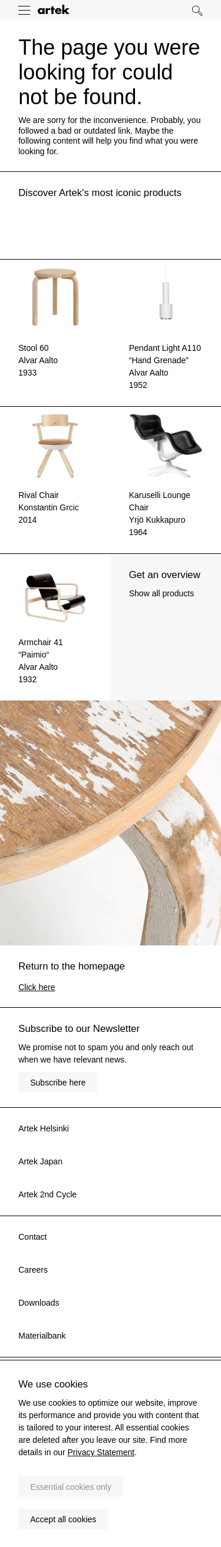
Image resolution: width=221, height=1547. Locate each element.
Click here (36, 987)
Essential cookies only (70, 1487)
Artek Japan (40, 1161)
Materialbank (41, 1335)
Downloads (38, 1302)
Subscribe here (57, 1082)
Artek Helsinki (43, 1128)
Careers (33, 1269)
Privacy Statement (101, 1452)
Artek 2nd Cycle (47, 1194)
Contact (32, 1236)
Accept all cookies (63, 1519)
